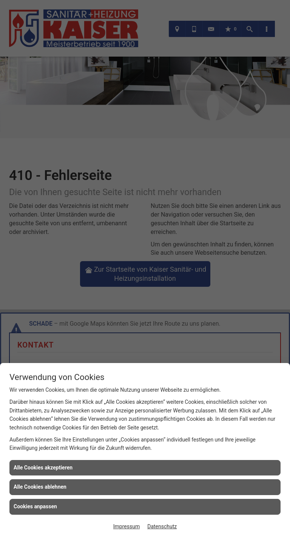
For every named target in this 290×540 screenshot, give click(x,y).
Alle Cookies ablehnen (40, 487)
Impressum (126, 526)
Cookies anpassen (35, 506)
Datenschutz (162, 526)
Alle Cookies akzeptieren (43, 468)
